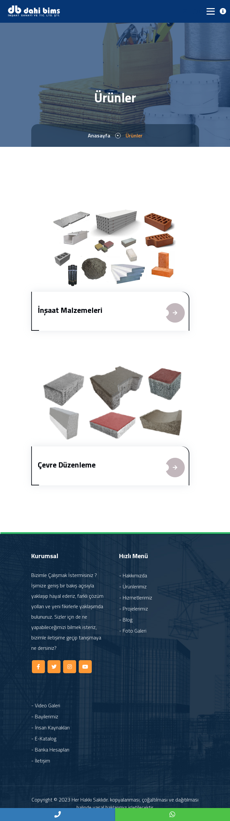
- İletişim (40, 760)
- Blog (125, 619)
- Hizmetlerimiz (135, 597)
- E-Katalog (43, 738)
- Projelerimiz (133, 608)
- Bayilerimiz (44, 716)
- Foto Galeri (132, 631)
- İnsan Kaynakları (50, 727)
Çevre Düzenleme (67, 464)
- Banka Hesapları (50, 749)
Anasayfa (99, 135)
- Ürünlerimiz (133, 586)
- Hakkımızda (133, 575)
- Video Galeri (45, 705)
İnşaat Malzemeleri (70, 310)
